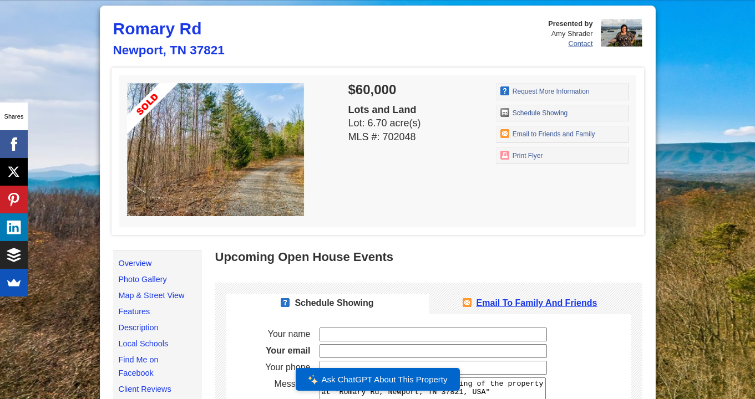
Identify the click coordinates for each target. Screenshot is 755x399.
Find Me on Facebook (139, 366)
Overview (135, 263)
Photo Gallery (143, 279)
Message (293, 383)
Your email (288, 350)
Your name (289, 334)
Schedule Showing (534, 112)
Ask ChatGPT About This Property (377, 380)
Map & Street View (152, 295)
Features (134, 311)
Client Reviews (145, 389)
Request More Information (545, 90)
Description (139, 327)
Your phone (287, 367)
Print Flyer (521, 155)
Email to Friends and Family (547, 133)
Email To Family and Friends (537, 303)
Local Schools (144, 343)
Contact (580, 43)
